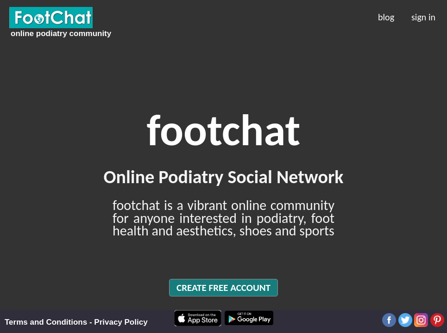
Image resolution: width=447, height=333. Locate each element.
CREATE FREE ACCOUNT (223, 288)
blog (386, 16)
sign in (423, 16)
